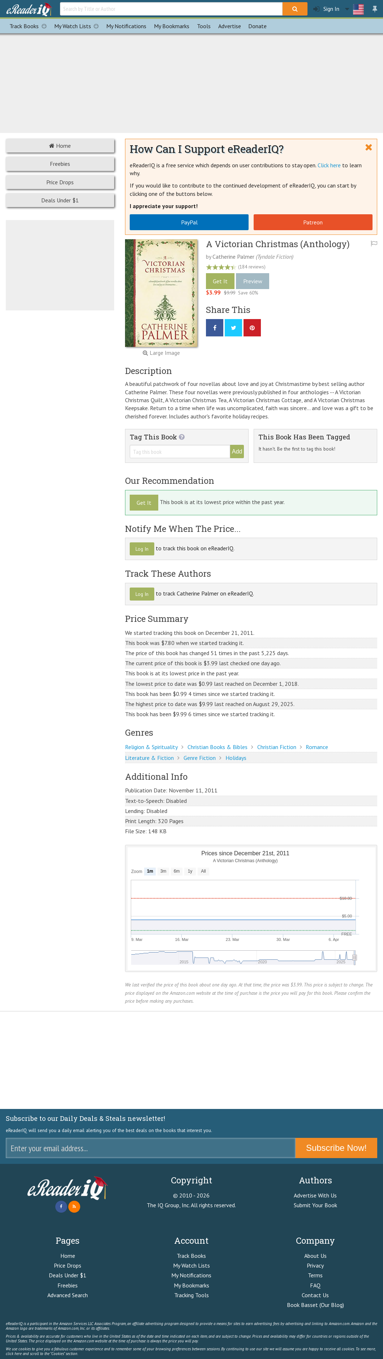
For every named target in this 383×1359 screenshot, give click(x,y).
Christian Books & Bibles (218, 747)
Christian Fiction (276, 747)
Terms (315, 1275)
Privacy (315, 1265)
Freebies (60, 163)
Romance (317, 747)
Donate (257, 26)
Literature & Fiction (149, 757)
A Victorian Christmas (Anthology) (278, 244)
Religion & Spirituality (151, 747)
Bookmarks (171, 26)
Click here (329, 165)
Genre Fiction (200, 757)
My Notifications (191, 1275)
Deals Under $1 (60, 200)
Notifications (126, 26)
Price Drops (60, 182)
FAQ (315, 1285)
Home (60, 145)
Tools (204, 26)
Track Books (29, 26)
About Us (315, 1255)
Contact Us (315, 1295)
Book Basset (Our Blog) (315, 1304)
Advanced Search (67, 1295)
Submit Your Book (315, 1205)
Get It (220, 281)
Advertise (229, 26)
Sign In (326, 9)
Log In (142, 549)
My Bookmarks (191, 1285)
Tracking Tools (191, 1295)
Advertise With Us (315, 1195)
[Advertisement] (191, 82)
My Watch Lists (78, 26)
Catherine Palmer (233, 256)
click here (14, 1353)
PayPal (189, 222)
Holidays (235, 757)
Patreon (313, 222)
